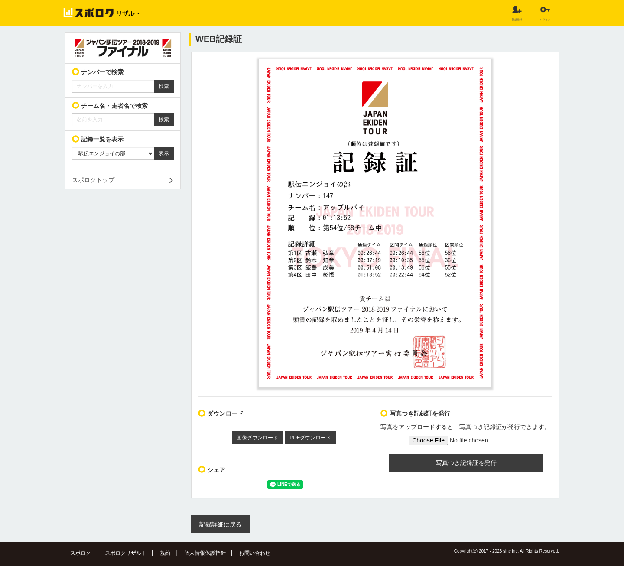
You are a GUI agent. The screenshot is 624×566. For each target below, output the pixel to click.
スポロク (80, 553)
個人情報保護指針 (205, 553)
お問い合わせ (254, 553)
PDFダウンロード (310, 438)
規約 (165, 553)
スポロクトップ (93, 179)
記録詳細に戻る (220, 524)
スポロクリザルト (125, 553)
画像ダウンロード (257, 438)
